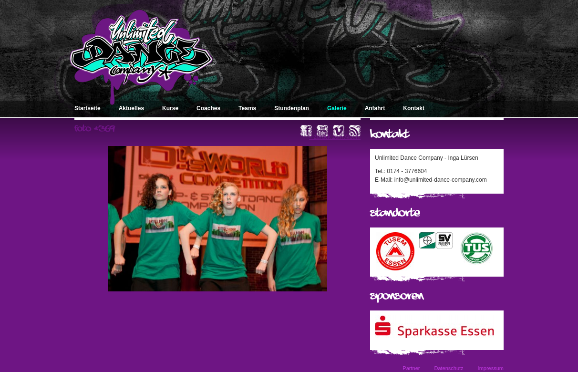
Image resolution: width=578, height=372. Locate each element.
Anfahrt (375, 108)
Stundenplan (291, 108)
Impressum (491, 368)
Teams (247, 108)
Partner (411, 368)
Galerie (337, 108)
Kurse (170, 108)
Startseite (87, 108)
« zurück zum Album (335, 137)
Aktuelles (131, 108)
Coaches (208, 108)
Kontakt (413, 108)
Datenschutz (448, 368)
